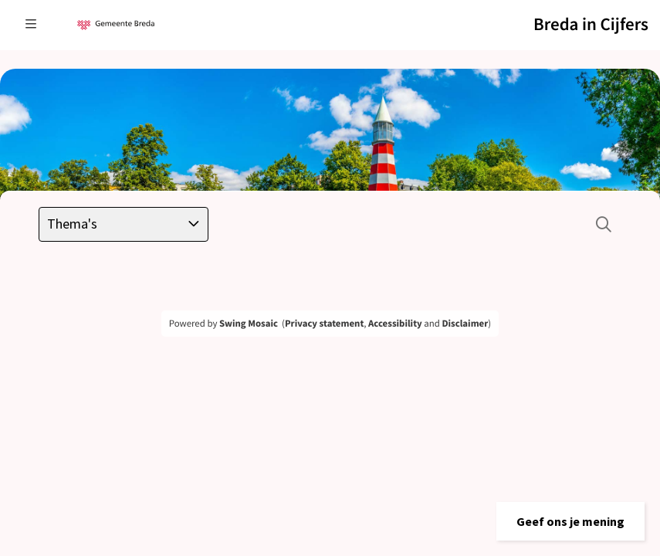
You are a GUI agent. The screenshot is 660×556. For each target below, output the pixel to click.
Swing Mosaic (248, 323)
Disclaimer (465, 323)
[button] (570, 521)
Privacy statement (324, 323)
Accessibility (395, 323)
